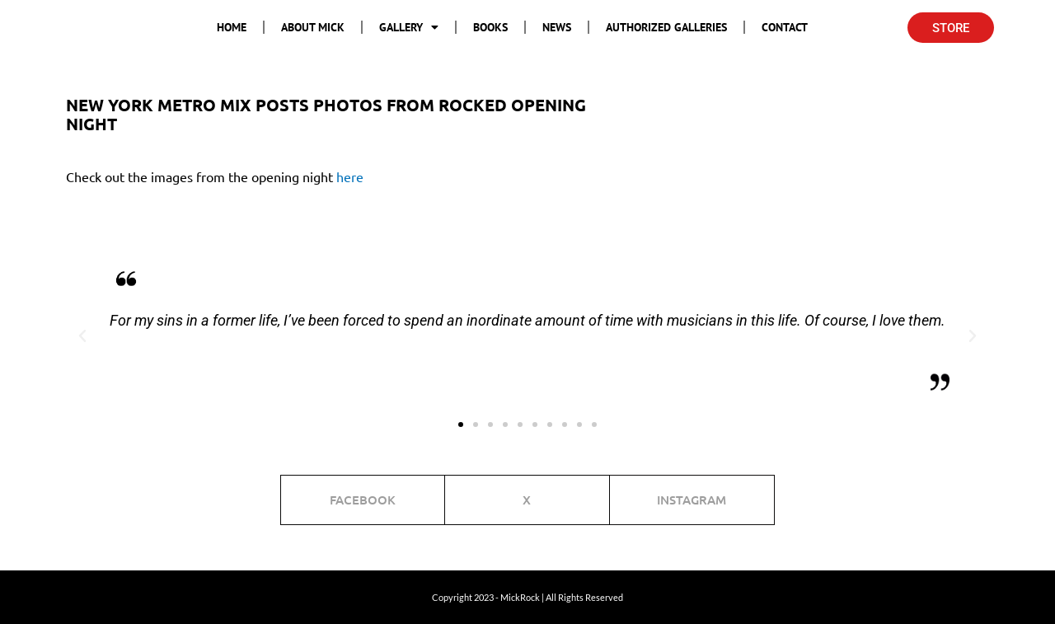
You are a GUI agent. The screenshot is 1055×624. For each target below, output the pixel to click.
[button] (82, 336)
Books (490, 27)
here (349, 176)
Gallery (408, 27)
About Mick (313, 27)
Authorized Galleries (666, 27)
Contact (785, 27)
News (556, 27)
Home (231, 27)
